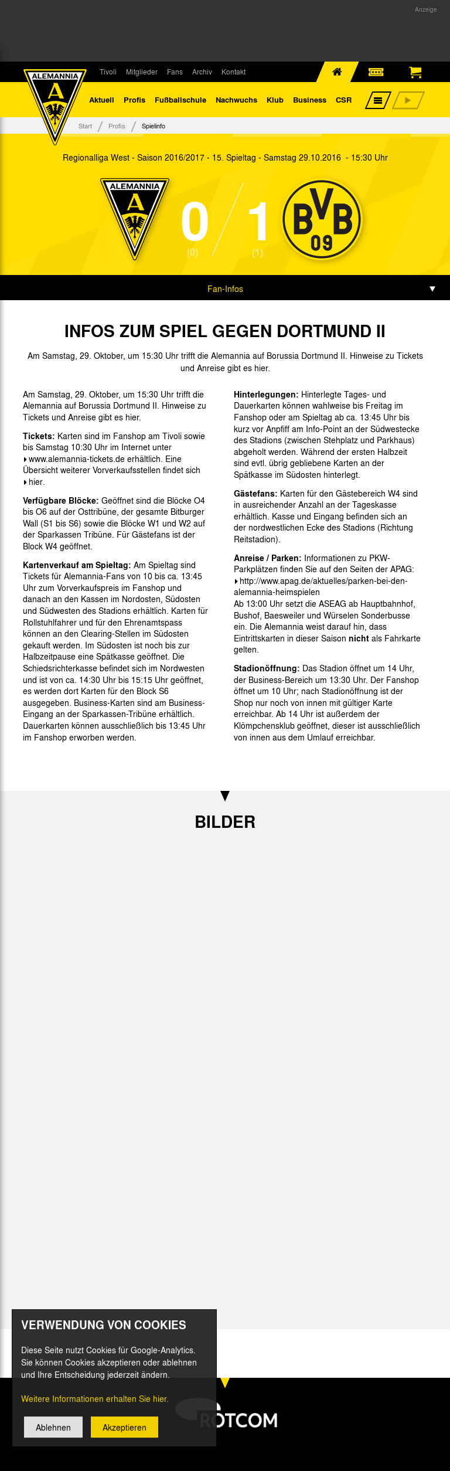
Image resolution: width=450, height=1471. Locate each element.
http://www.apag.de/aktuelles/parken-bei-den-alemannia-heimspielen (321, 586)
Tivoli (108, 71)
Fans (175, 71)
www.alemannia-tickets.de (77, 458)
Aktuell (101, 99)
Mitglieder (142, 71)
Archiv (202, 71)
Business (309, 99)
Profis (134, 99)
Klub (275, 99)
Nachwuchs (236, 99)
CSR (344, 99)
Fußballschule (180, 99)
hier (36, 481)
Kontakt (233, 71)
